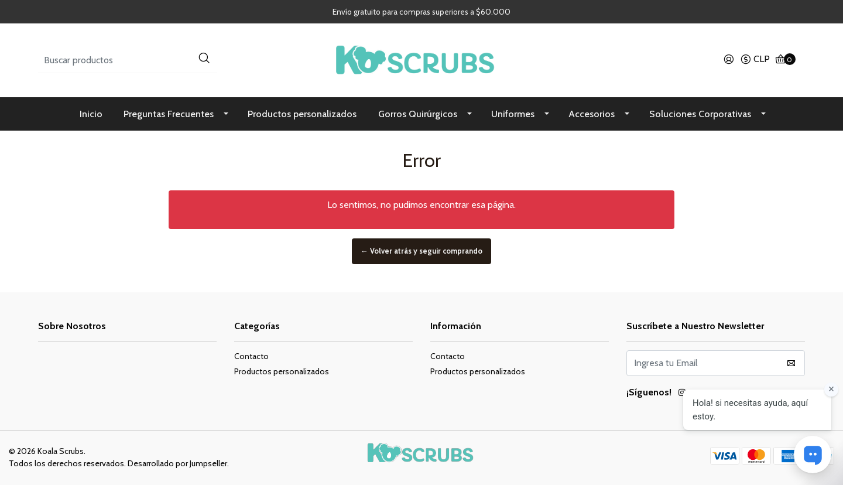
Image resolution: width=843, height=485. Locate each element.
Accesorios (591, 113)
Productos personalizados (302, 113)
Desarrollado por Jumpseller (177, 463)
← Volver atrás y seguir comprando (421, 251)
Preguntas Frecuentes (169, 113)
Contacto (251, 356)
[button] (755, 60)
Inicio (91, 113)
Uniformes (512, 113)
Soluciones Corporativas (700, 113)
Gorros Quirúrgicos (417, 113)
